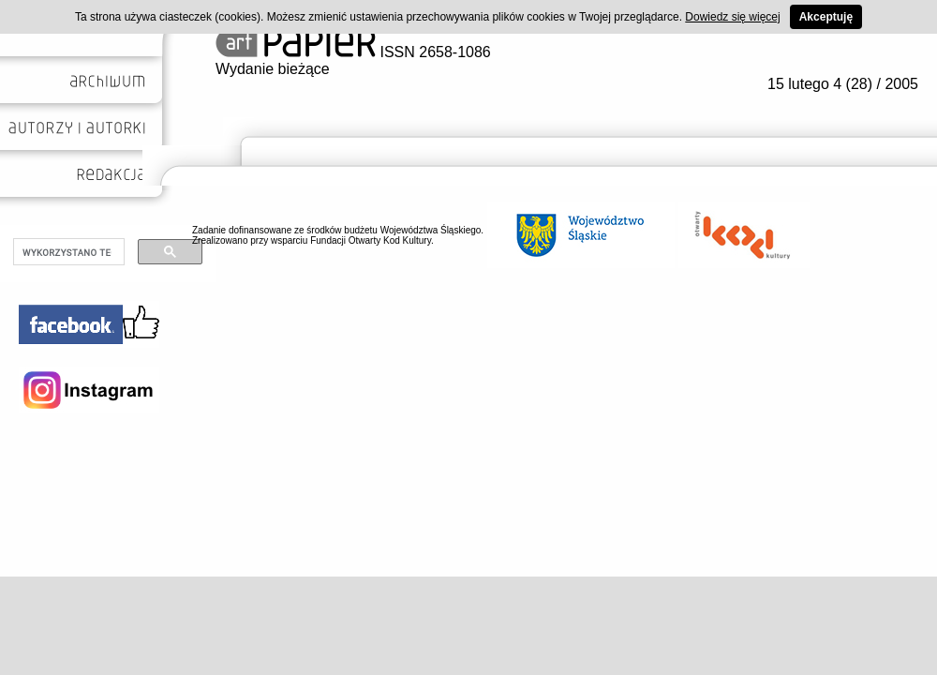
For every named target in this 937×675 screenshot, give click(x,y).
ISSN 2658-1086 (353, 52)
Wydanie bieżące (273, 69)
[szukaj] (67, 252)
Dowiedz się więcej (732, 16)
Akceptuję (826, 16)
